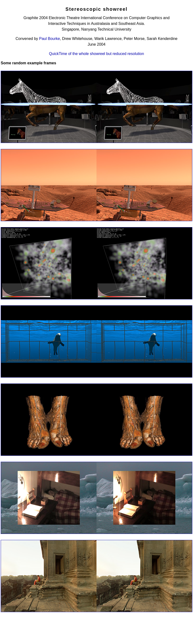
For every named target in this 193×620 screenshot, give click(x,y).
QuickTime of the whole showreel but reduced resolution (96, 54)
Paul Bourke (49, 39)
